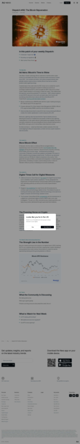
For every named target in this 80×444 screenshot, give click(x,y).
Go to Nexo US (47, 227)
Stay (33, 227)
